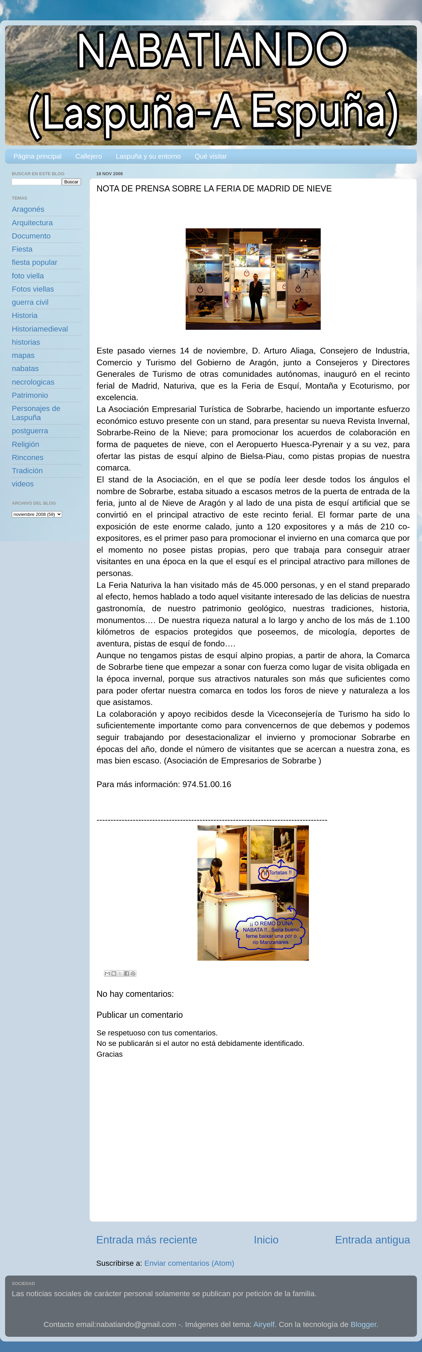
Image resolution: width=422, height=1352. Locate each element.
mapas (23, 355)
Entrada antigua (372, 1240)
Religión (25, 444)
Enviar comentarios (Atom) (189, 1263)
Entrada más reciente (146, 1240)
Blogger (363, 1324)
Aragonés (28, 209)
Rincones (28, 457)
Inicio (266, 1240)
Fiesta (22, 249)
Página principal (37, 156)
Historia (24, 315)
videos (23, 484)
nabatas (25, 368)
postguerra (30, 431)
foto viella (28, 276)
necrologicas (33, 382)
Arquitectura (32, 223)
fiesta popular (34, 262)
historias (26, 342)
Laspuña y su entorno (148, 156)
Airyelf (264, 1324)
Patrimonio (30, 395)
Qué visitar (211, 156)
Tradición (27, 470)
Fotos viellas (33, 289)
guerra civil (30, 302)
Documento (31, 236)
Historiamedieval (40, 329)
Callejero (88, 156)
